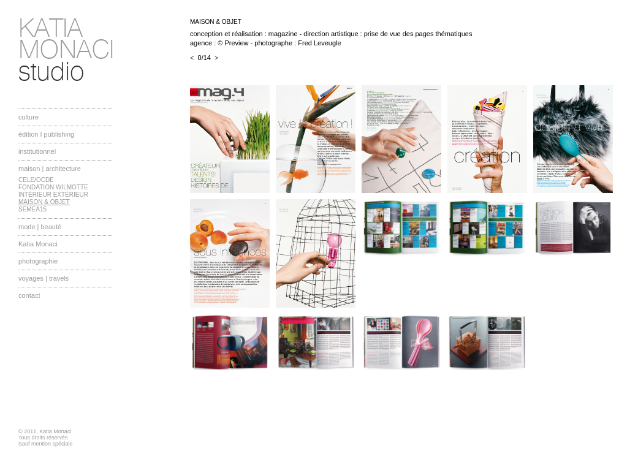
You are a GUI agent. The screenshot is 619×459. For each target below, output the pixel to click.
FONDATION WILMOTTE (53, 187)
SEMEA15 (32, 209)
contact (29, 295)
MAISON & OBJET (44, 202)
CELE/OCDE (36, 179)
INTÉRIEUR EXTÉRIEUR (53, 194)
